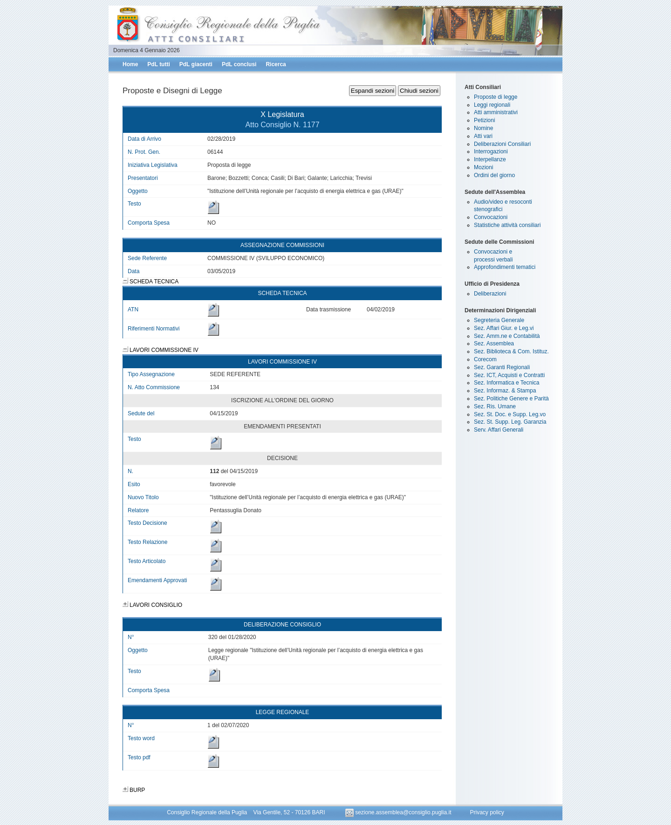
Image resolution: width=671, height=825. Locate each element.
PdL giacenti (195, 64)
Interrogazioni (491, 151)
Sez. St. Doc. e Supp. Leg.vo (510, 414)
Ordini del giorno (494, 175)
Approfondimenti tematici (504, 267)
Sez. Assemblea (494, 343)
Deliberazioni (490, 293)
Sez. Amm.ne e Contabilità (507, 336)
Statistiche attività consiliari (507, 225)
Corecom (485, 359)
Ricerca (276, 64)
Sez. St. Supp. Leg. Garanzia (510, 422)
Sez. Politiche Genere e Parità (511, 398)
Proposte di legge (495, 97)
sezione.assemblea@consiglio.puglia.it (399, 812)
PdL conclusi (239, 64)
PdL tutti (158, 64)
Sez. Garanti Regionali (502, 367)
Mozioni (483, 167)
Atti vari (483, 136)
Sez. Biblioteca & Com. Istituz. (511, 351)
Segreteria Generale (499, 320)
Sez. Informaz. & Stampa (505, 390)
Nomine (483, 128)
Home (130, 64)
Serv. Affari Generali (498, 429)
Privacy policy (487, 812)
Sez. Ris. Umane (495, 406)
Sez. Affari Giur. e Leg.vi (504, 328)
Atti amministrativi (496, 112)
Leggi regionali (492, 105)
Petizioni (484, 120)
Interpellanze (490, 159)
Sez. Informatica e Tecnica (507, 382)
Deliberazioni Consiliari (502, 144)
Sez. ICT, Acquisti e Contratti (509, 375)
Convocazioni (490, 217)
